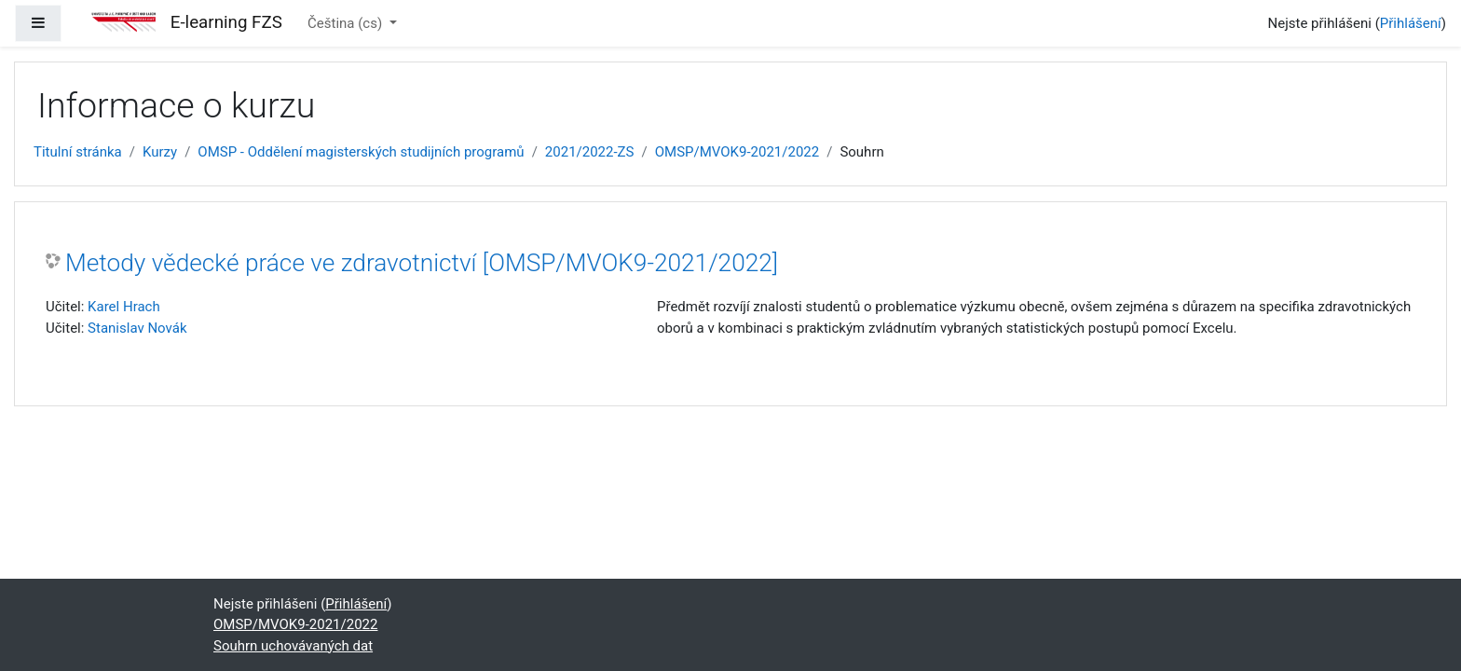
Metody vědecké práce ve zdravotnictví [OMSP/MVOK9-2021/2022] (421, 263)
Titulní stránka (78, 152)
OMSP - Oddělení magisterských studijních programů (361, 152)
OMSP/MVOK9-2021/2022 (737, 152)
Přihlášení (1410, 23)
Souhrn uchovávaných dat (293, 645)
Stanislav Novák (137, 328)
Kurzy (160, 152)
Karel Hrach (124, 306)
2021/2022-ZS (590, 152)
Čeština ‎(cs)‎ (346, 23)
